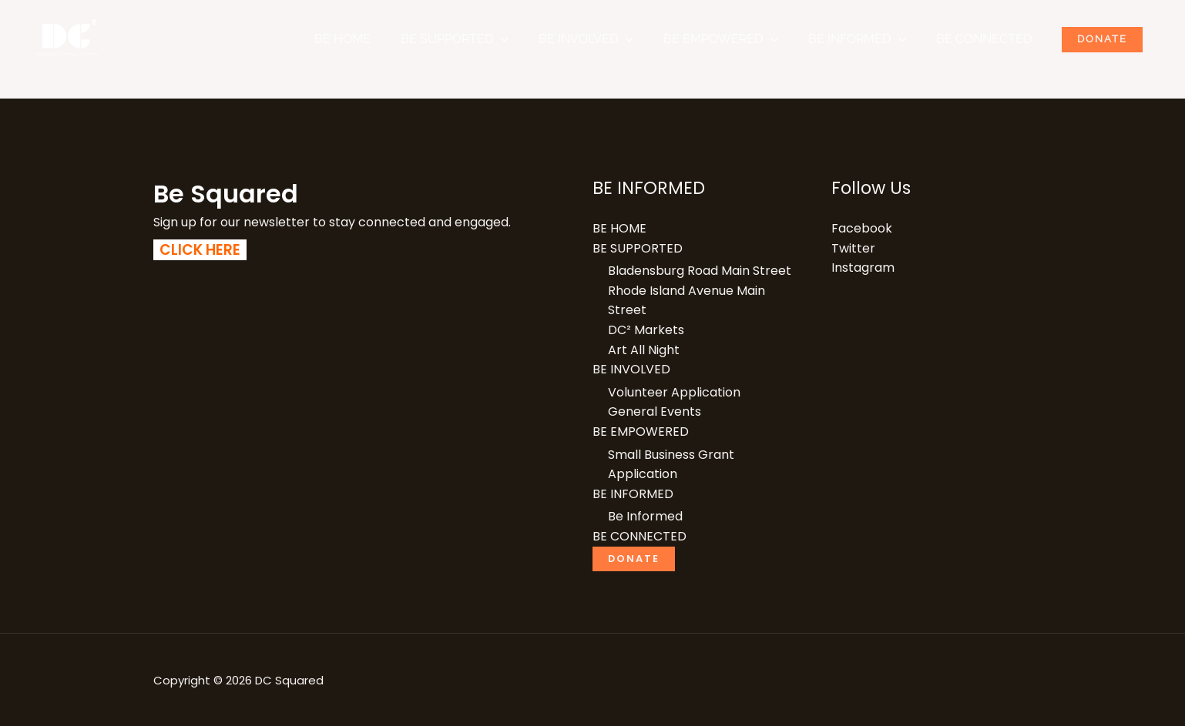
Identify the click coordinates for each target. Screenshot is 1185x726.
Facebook (861, 228)
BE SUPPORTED (486, 39)
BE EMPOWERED (740, 39)
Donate (1105, 39)
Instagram (863, 267)
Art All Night (644, 350)
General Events (654, 411)
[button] (532, 39)
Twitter (853, 248)
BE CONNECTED (992, 39)
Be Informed (645, 516)
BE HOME (379, 39)
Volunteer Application (674, 392)
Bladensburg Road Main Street (699, 270)
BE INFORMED (871, 39)
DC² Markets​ (646, 330)
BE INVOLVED (611, 39)
